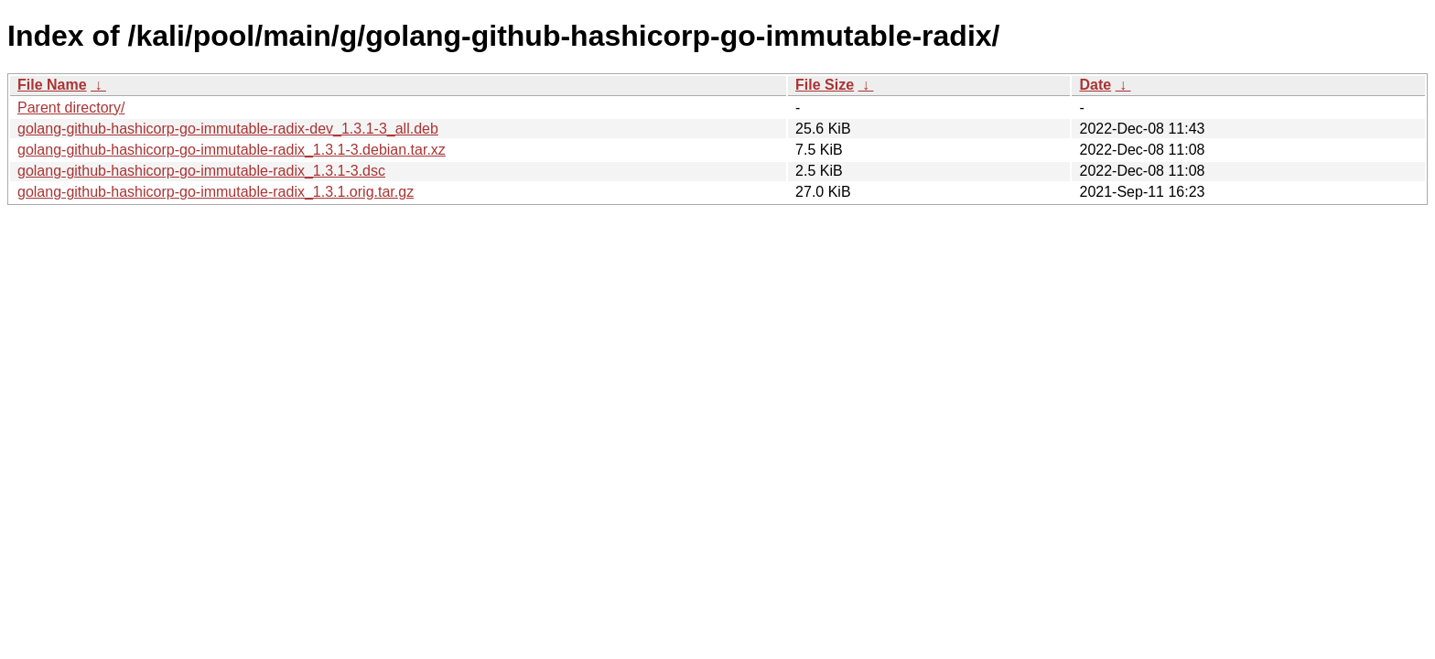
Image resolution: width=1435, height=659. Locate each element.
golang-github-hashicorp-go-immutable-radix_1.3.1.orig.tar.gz (215, 192)
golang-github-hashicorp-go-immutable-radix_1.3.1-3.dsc (201, 170)
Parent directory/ (70, 107)
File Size (824, 84)
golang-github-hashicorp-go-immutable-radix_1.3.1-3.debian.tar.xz (231, 149)
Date (1095, 84)
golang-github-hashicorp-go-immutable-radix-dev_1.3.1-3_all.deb (227, 128)
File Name (52, 84)
